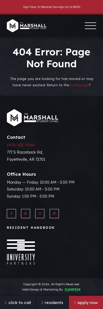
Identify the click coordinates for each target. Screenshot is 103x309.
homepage (79, 85)
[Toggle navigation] (90, 26)
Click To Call (18, 302)
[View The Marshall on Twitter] (54, 213)
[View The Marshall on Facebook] (11, 213)
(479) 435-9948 (21, 145)
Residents (52, 302)
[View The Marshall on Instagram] (39, 213)
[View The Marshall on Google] (25, 213)
